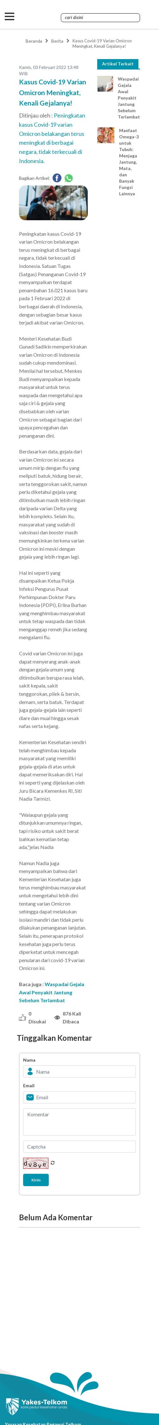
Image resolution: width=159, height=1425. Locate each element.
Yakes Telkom (58, 16)
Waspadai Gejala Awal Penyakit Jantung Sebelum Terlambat (51, 992)
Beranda (34, 41)
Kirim (36, 1180)
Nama (29, 1060)
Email (29, 1085)
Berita (57, 41)
